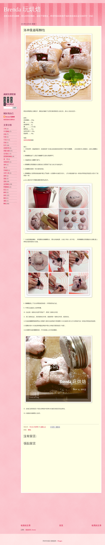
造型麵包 (6, 184)
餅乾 (5, 195)
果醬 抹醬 (7, 151)
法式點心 (6, 153)
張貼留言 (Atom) (30, 530)
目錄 (5, 142)
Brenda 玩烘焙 (22, 9)
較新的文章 (26, 525)
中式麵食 (6, 131)
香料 (5, 165)
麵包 (29, 430)
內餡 (5, 134)
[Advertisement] (61, 508)
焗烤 (5, 176)
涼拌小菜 (6, 173)
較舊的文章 (96, 525)
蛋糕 (5, 181)
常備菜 (6, 170)
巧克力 (6, 140)
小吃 (5, 128)
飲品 (5, 190)
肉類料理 (6, 148)
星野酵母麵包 (8, 156)
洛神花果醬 (27, 140)
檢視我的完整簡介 (9, 119)
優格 (5, 201)
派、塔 (6, 159)
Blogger (60, 541)
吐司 (5, 145)
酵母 (5, 192)
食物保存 (6, 162)
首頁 (61, 525)
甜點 (5, 178)
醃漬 (5, 198)
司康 (5, 137)
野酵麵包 (6, 187)
